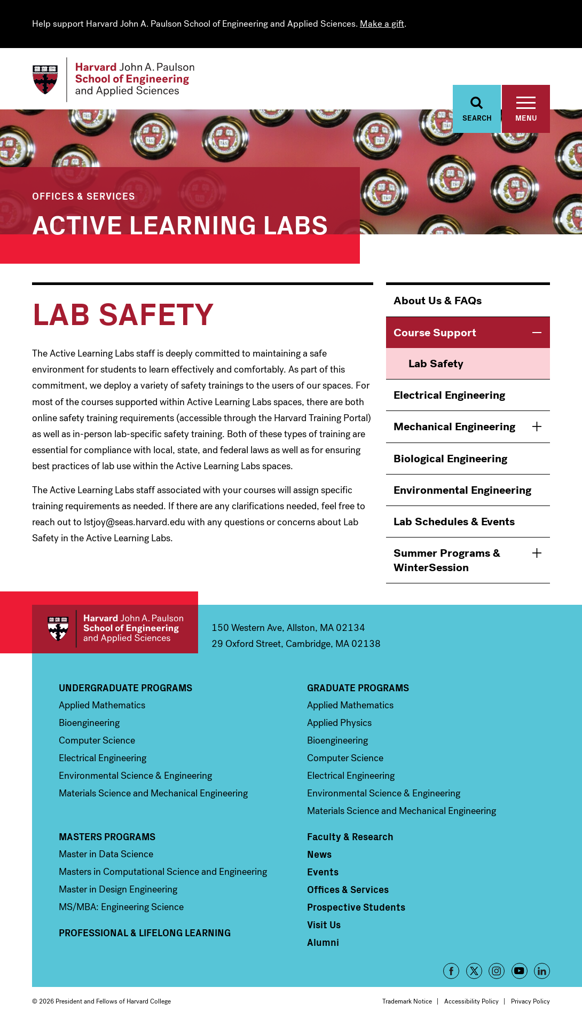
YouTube (520, 971)
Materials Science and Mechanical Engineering (153, 794)
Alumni (323, 942)
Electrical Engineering (449, 395)
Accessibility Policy (471, 1002)
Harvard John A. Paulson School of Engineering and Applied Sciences (115, 629)
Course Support (435, 332)
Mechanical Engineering (454, 427)
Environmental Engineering (462, 490)
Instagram (497, 971)
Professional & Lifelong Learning (145, 933)
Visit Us (324, 925)
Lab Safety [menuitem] (435, 364)
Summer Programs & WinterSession (447, 560)
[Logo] (114, 80)
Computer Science (97, 741)
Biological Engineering (450, 458)
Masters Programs (107, 837)
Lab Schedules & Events (454, 522)
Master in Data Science (106, 854)
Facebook (451, 971)
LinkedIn (542, 971)
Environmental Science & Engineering (135, 776)
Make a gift (382, 24)
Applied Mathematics (102, 705)
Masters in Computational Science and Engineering (163, 872)
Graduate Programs (358, 688)
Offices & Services (83, 196)
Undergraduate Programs (125, 688)
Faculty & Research (350, 837)
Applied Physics (339, 723)
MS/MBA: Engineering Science (121, 907)
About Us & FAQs (438, 301)
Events (323, 872)
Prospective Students (356, 907)
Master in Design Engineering (118, 890)
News (319, 854)
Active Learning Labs (180, 223)
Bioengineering (89, 723)
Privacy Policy (530, 1002)
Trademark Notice (407, 1002)
